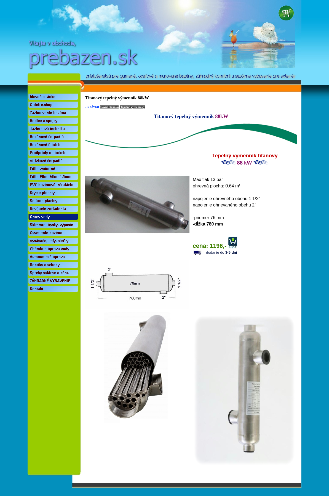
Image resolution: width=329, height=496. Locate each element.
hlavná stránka (109, 106)
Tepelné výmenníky (132, 106)
